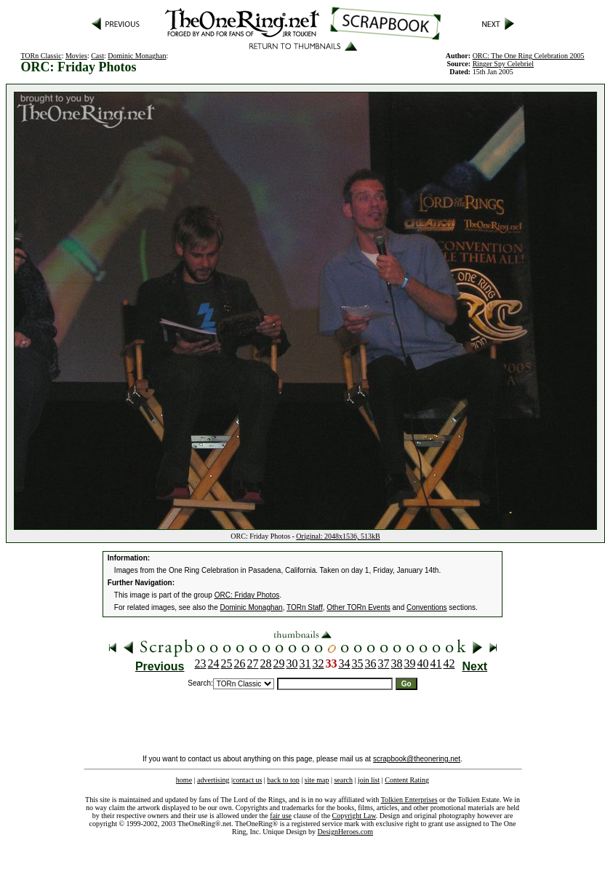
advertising (213, 780)
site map (317, 780)
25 (227, 663)
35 (358, 663)
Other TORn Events (358, 607)
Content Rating (407, 780)
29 (279, 663)
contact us (247, 780)
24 (214, 663)
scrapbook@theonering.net (416, 759)
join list (369, 780)
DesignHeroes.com (345, 832)
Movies (76, 56)
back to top (283, 780)
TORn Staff (305, 607)
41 (436, 663)
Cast (97, 56)
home (184, 780)
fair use (281, 816)
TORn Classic (40, 56)
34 (344, 663)
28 (266, 663)
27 (253, 663)
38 (397, 663)
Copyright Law (354, 816)
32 (318, 663)
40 (423, 663)
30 (292, 663)
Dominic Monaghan (137, 56)
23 (201, 663)
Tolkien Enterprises (409, 800)
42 (449, 663)
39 (410, 663)
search (343, 780)
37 (384, 663)
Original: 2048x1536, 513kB (338, 536)
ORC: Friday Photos (247, 595)
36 (371, 663)
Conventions (426, 607)
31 (305, 663)
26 (240, 663)
